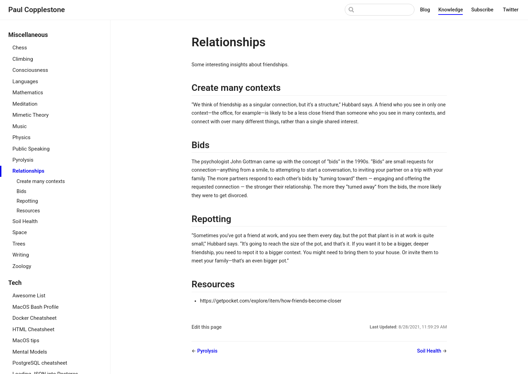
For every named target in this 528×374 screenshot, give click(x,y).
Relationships (28, 171)
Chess (19, 48)
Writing (20, 255)
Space (19, 232)
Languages (25, 81)
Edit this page (207, 327)
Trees (18, 244)
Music (19, 126)
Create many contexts (41, 181)
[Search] (379, 10)
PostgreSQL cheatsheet (39, 363)
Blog (425, 10)
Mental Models (29, 352)
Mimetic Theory (30, 115)
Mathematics (27, 92)
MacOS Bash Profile (35, 307)
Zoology (21, 266)
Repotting (27, 201)
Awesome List (28, 296)
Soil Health (25, 221)
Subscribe (483, 10)
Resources (28, 211)
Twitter (511, 10)
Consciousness (30, 70)
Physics (21, 137)
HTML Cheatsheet (33, 329)
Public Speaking (31, 149)
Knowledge (450, 10)
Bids (21, 191)
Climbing (22, 59)
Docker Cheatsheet (34, 318)
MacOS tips (25, 340)
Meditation (25, 104)
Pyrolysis (22, 160)
